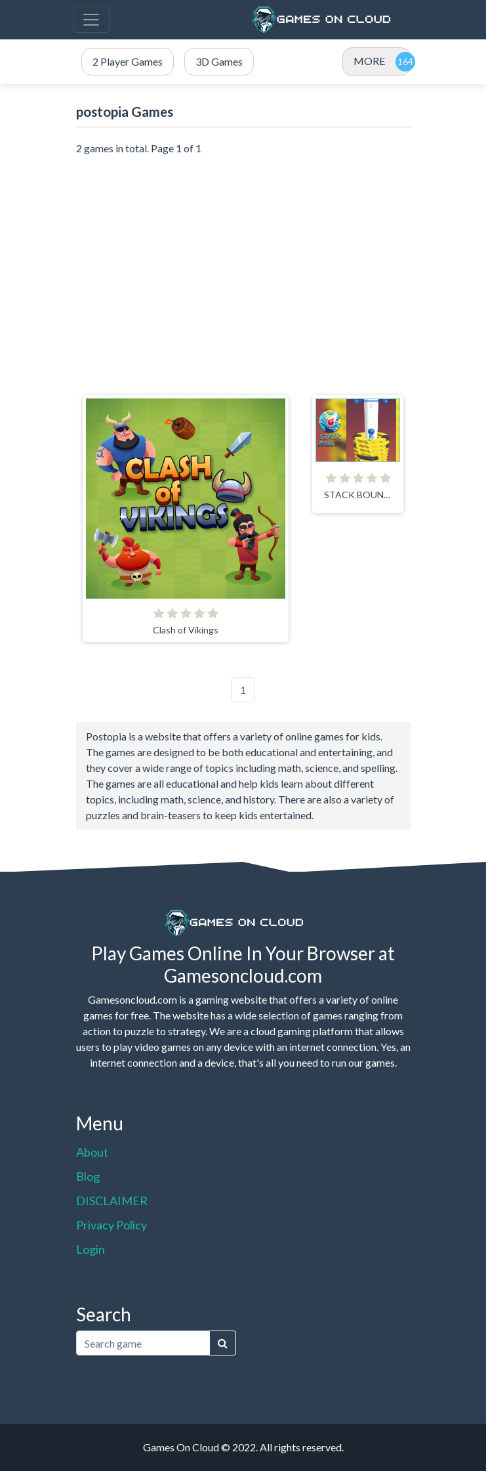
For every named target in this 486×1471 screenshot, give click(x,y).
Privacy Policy (111, 1225)
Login (90, 1249)
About (92, 1152)
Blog (88, 1176)
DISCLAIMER (112, 1200)
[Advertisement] (243, 268)
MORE (369, 60)
